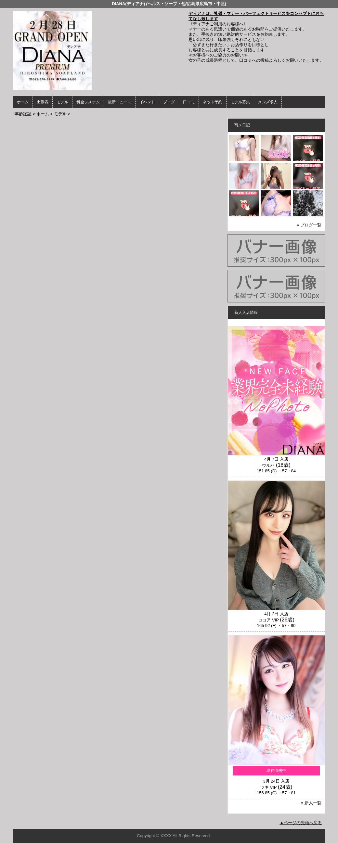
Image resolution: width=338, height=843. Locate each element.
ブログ (169, 102)
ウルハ (268, 465)
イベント (147, 102)
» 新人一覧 (311, 802)
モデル (62, 102)
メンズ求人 (268, 102)
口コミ (189, 102)
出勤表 (42, 102)
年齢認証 (23, 113)
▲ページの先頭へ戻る (301, 822)
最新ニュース (119, 102)
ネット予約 (212, 102)
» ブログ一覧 (309, 225)
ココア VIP (268, 620)
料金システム (88, 102)
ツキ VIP (268, 787)
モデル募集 (240, 102)
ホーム (23, 102)
